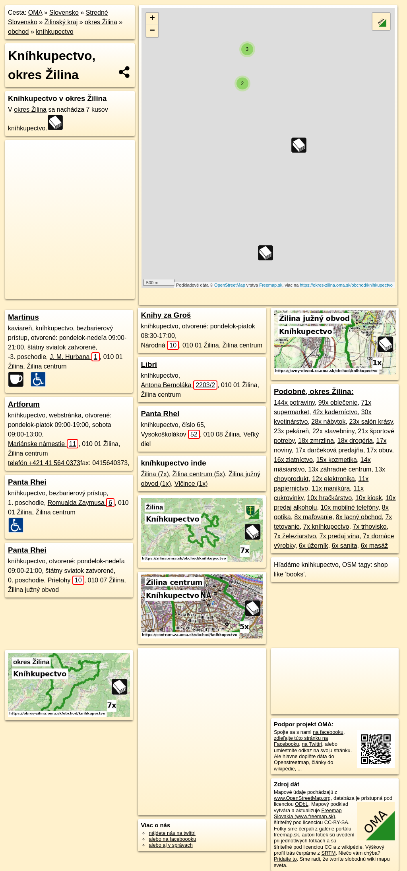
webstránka (65, 415)
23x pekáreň (291, 431)
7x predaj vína (340, 536)
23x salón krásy (371, 421)
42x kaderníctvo (335, 412)
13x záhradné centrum (339, 469)
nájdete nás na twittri (172, 833)
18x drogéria (355, 440)
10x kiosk (368, 498)
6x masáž (374, 545)
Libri (149, 364)
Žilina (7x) (155, 474)
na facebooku (328, 732)
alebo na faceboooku (172, 839)
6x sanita (344, 545)
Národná (160, 345)
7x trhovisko (369, 526)
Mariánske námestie (43, 443)
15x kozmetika (336, 459)
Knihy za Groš (166, 315)
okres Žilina (101, 22)
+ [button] (152, 19)
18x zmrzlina (316, 440)
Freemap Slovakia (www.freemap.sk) (308, 813)
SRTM (328, 853)
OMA (35, 12)
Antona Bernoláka (179, 385)
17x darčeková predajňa (329, 450)
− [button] (152, 31)
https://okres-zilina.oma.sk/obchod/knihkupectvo (346, 285)
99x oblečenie (338, 402)
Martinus (23, 317)
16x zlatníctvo (293, 459)
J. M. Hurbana (75, 356)
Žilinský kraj (61, 22)
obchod (18, 31)
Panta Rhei (27, 482)
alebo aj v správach (170, 845)
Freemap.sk (270, 285)
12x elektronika (333, 478)
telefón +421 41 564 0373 (44, 463)
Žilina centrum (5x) (198, 474)
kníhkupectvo (54, 31)
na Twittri (312, 744)
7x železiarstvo (295, 536)
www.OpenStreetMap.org (302, 798)
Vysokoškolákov (170, 434)
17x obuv (379, 450)
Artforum (24, 404)
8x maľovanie (313, 517)
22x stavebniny (333, 431)
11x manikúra (331, 488)
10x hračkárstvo (329, 498)
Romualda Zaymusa (81, 502)
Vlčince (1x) (191, 483)
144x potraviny (294, 402)
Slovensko (64, 12)
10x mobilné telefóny (349, 507)
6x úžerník (313, 545)
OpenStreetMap (229, 285)
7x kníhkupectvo (326, 526)
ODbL (301, 804)
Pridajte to (285, 859)
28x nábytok (328, 421)
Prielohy (66, 580)
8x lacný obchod (359, 517)
